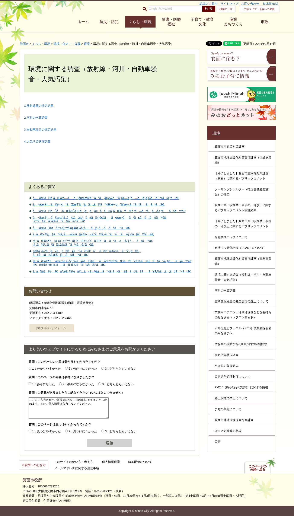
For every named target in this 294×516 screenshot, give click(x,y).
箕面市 (24, 43)
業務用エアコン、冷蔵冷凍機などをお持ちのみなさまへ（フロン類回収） (243, 314)
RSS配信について (140, 462)
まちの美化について (228, 409)
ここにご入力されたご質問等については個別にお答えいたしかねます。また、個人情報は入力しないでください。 (69, 408)
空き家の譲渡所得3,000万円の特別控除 (241, 344)
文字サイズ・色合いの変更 (259, 9)
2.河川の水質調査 (36, 117)
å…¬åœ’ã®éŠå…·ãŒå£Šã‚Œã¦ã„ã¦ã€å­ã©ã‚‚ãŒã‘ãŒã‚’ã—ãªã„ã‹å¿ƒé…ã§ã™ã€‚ (109, 211)
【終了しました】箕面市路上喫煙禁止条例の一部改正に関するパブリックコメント (243, 223)
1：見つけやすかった (46, 431)
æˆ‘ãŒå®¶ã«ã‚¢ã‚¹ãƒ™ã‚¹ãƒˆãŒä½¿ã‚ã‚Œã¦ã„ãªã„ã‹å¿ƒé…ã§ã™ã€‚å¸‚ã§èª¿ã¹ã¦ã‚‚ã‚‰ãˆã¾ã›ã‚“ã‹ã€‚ (93, 242)
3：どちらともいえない (121, 368)
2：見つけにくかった (83, 431)
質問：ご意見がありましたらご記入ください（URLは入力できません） (76, 392)
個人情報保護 (111, 462)
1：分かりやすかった (46, 368)
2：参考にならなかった (78, 384)
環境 (87, 43)
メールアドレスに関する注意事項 (76, 468)
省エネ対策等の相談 (228, 431)
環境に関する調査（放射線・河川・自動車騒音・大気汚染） (243, 277)
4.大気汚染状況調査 (37, 141)
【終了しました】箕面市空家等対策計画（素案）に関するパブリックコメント (241, 176)
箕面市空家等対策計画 (230, 146)
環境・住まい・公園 (67, 43)
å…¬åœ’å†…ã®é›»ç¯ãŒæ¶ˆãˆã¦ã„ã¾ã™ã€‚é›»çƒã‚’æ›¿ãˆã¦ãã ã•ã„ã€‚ (98, 204)
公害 (218, 441)
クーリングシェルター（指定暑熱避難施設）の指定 (241, 192)
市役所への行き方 (34, 465)
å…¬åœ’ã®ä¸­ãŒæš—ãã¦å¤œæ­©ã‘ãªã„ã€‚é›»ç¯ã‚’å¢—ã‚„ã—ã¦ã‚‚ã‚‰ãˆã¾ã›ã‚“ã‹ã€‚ (106, 198)
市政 (264, 22)
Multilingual (270, 3)
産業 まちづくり (233, 21)
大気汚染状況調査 (227, 355)
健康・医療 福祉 (171, 21)
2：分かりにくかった (83, 368)
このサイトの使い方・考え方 (73, 462)
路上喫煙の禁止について (231, 398)
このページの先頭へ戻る (258, 468)
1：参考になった (43, 384)
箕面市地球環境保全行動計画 (234, 420)
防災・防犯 (109, 22)
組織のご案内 (208, 3)
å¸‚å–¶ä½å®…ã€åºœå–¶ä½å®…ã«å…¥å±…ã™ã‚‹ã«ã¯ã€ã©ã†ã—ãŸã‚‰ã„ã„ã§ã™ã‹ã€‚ (112, 271)
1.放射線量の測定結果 (39, 105)
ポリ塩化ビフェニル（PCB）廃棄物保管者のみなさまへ (243, 331)
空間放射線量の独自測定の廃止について (241, 301)
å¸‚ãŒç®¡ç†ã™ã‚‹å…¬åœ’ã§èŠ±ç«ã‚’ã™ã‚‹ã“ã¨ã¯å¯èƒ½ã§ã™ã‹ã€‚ (93, 234)
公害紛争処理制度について (232, 376)
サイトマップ (229, 3)
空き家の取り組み (227, 365)
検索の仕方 (226, 9)
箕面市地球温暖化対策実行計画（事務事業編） (243, 261)
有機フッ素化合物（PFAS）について (239, 247)
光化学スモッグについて (231, 237)
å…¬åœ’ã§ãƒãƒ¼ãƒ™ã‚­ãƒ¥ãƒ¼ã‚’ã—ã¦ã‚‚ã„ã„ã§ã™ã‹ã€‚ (81, 228)
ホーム (83, 22)
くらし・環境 (140, 22)
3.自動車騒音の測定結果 (40, 129)
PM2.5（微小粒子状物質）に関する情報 (241, 387)
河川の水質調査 (225, 290)
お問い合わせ (250, 3)
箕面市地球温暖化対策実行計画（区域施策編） (243, 160)
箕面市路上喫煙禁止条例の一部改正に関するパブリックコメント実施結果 (243, 207)
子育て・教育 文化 (202, 21)
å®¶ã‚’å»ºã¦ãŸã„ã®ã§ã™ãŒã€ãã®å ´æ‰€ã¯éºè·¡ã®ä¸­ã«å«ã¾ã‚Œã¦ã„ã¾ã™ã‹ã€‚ (87, 253)
